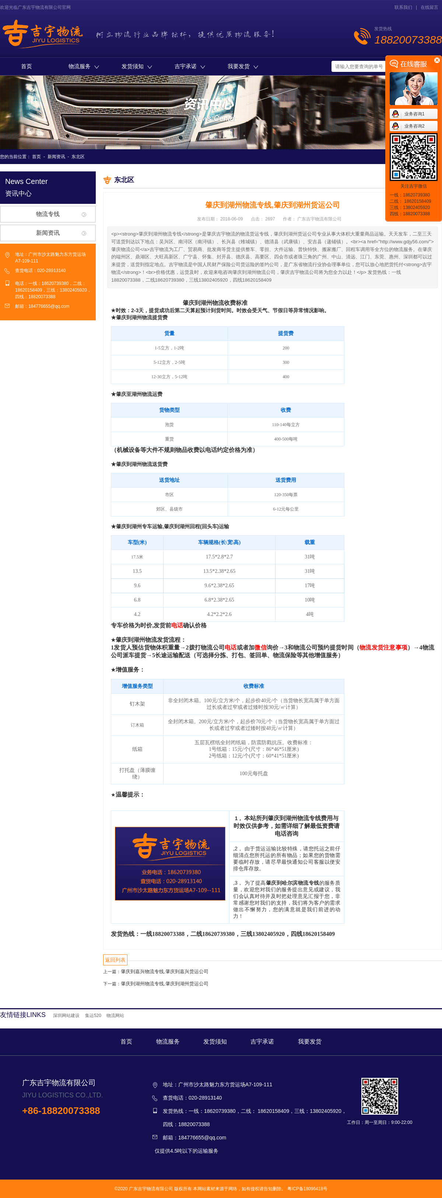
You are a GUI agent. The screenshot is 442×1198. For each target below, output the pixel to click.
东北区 (78, 156)
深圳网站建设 (66, 1015)
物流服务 (84, 66)
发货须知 (137, 66)
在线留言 (429, 7)
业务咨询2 (414, 126)
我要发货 (243, 66)
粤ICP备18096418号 (307, 1188)
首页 (26, 66)
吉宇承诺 (190, 66)
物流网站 (115, 1015)
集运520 (93, 1015)
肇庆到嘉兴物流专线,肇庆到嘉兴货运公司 (164, 971)
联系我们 (403, 7)
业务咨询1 (414, 113)
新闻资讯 (56, 156)
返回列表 (115, 960)
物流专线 (48, 214)
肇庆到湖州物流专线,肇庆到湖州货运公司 (164, 983)
